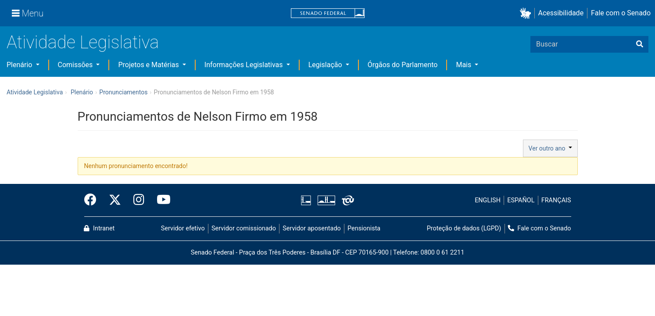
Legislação (326, 65)
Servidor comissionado (243, 228)
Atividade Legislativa (83, 42)
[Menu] (27, 13)
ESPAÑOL (520, 200)
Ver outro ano (550, 148)
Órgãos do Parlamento (403, 65)
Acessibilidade (561, 13)
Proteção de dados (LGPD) (464, 228)
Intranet (99, 228)
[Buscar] (639, 44)
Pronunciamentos (123, 92)
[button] (527, 13)
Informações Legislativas (244, 65)
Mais (464, 65)
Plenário (20, 65)
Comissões (76, 65)
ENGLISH (488, 200)
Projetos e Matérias (149, 65)
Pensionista (363, 228)
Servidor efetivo (183, 228)
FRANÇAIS (556, 200)
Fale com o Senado (621, 13)
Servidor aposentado (311, 228)
